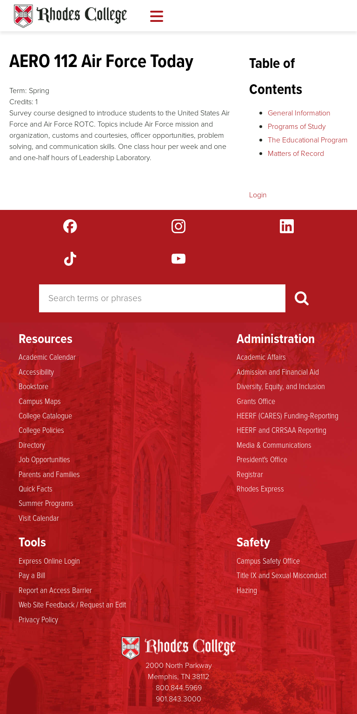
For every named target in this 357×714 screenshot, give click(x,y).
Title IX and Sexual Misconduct (281, 574)
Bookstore (33, 385)
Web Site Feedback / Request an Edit (72, 604)
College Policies (41, 429)
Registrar (250, 473)
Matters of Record (296, 153)
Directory (32, 444)
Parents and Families (49, 473)
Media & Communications (274, 444)
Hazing (247, 589)
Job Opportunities (44, 459)
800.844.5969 (179, 687)
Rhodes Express (260, 488)
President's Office (262, 459)
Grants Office (256, 400)
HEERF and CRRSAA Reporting (281, 429)
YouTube (178, 259)
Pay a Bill (32, 574)
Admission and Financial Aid (278, 371)
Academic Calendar (47, 356)
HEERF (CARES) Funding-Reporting (287, 415)
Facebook (70, 226)
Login (258, 194)
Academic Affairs (261, 356)
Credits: (21, 101)
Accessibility (36, 371)
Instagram (178, 226)
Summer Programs (46, 502)
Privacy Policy (38, 619)
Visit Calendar (39, 517)
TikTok (70, 259)
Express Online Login (49, 560)
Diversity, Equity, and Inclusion (281, 385)
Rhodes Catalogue (70, 16)
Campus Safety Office (268, 560)
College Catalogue (45, 415)
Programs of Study (297, 126)
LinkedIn (287, 226)
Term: (18, 90)
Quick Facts (36, 488)
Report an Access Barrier (55, 589)
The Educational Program (308, 140)
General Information (299, 113)
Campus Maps (40, 400)
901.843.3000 (178, 699)
